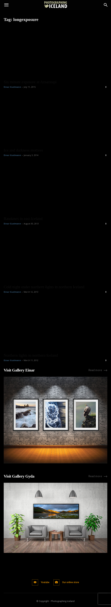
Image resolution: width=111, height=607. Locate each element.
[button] (6, 5)
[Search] (106, 5)
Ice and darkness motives (23, 150)
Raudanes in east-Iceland (23, 218)
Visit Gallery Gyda (19, 476)
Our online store (70, 582)
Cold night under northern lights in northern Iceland (44, 287)
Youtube (45, 582)
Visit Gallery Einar (19, 370)
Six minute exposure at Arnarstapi (30, 82)
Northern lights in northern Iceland (31, 355)
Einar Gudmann (12, 86)
